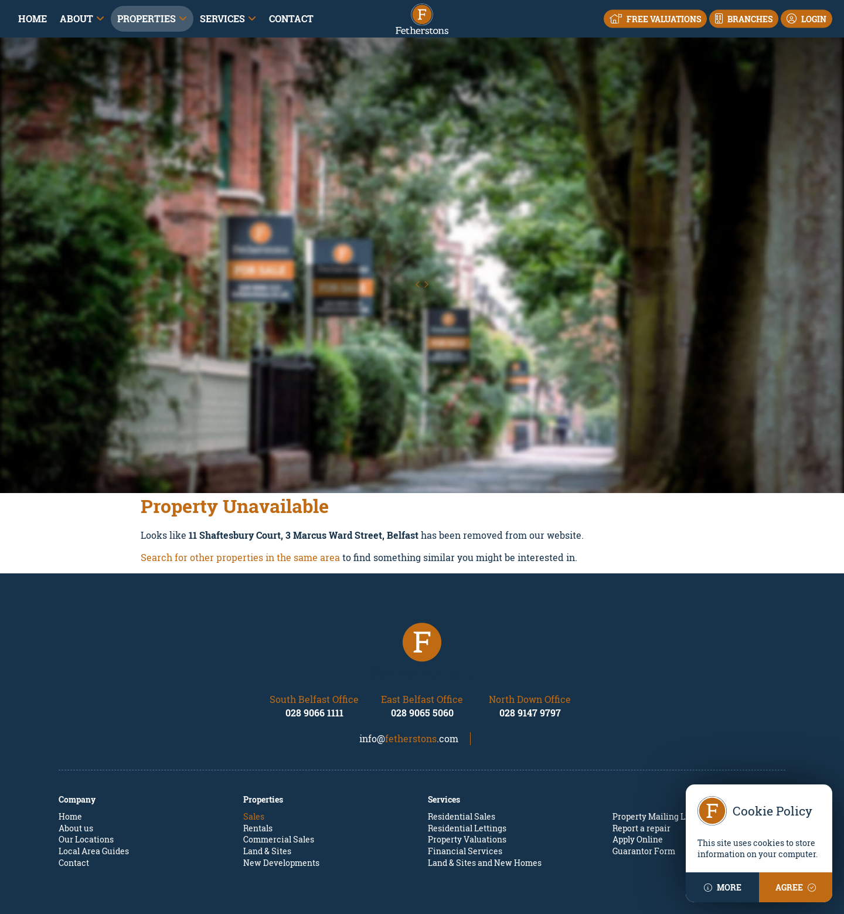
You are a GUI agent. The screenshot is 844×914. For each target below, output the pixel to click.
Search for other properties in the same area (240, 504)
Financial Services (465, 798)
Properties (146, 18)
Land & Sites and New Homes (485, 810)
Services (222, 18)
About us (76, 775)
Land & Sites (267, 798)
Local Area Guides (94, 798)
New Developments (281, 810)
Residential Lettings (467, 775)
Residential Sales (461, 764)
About (76, 18)
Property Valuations (467, 787)
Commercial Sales (278, 787)
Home (32, 18)
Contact (291, 18)
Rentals (258, 775)
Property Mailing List (653, 764)
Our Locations (86, 787)
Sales (253, 764)
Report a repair (641, 775)
